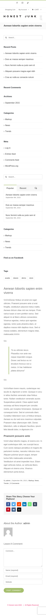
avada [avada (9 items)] (7, 278)
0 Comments (14, 483)
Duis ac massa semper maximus (19, 59)
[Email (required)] (23, 576)
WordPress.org (11, 166)
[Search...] (23, 37)
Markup (31, 480)
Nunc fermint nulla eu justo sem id (20, 65)
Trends (6, 483)
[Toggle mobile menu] (41, 16)
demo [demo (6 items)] (24, 278)
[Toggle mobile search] (41, 19)
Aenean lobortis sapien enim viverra (20, 53)
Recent (23, 188)
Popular (10, 188)
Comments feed (12, 160)
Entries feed (10, 154)
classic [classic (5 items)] (15, 278)
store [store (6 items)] (31, 278)
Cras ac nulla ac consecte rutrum (19, 77)
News (37, 480)
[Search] (6, 37)
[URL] (23, 582)
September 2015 (12, 103)
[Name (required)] (23, 570)
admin (8, 480)
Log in (8, 148)
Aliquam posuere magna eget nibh (20, 71)
